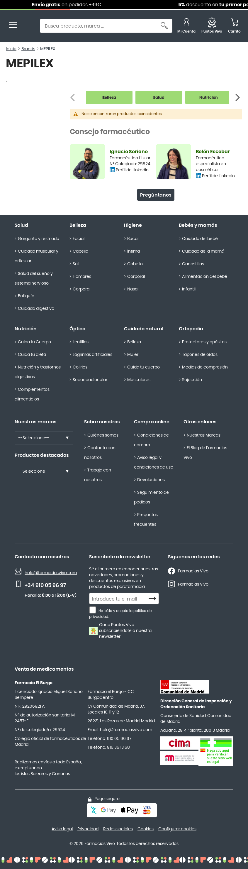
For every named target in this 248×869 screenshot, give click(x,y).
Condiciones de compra (151, 440)
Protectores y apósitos (204, 342)
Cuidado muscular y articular (36, 256)
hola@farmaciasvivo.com (51, 573)
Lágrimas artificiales (92, 355)
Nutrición (26, 329)
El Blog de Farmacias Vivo (205, 453)
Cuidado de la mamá (203, 251)
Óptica (77, 329)
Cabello (80, 251)
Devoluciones (151, 480)
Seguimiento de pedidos (151, 497)
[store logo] (29, 26)
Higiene (133, 225)
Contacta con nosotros (99, 453)
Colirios (80, 367)
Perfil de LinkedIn (132, 170)
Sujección (192, 380)
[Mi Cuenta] (186, 26)
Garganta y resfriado (38, 239)
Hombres (82, 277)
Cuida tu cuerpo (143, 367)
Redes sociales (118, 829)
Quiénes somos (102, 435)
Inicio (11, 49)
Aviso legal (62, 829)
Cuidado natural (143, 329)
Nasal (132, 289)
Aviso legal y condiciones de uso (153, 462)
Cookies (145, 829)
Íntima (133, 251)
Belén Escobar (213, 151)
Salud (21, 225)
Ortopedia (191, 329)
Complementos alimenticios (32, 394)
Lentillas (81, 342)
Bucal (132, 239)
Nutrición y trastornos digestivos (38, 372)
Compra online (151, 422)
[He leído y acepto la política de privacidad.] (92, 609)
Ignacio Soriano (129, 151)
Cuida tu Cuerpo (34, 342)
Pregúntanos (155, 195)
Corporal (81, 289)
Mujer (132, 355)
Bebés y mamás (198, 225)
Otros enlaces (200, 422)
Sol (76, 264)
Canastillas (193, 264)
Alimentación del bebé (204, 277)
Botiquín (26, 296)
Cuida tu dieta (32, 355)
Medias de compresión (205, 367)
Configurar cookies (177, 829)
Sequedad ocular (90, 380)
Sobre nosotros (102, 422)
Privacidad (87, 829)
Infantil (189, 289)
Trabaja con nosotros (97, 475)
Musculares (138, 380)
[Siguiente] (238, 97)
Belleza (77, 225)
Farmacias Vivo (193, 571)
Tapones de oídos (200, 355)
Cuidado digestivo (36, 309)
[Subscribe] (154, 599)
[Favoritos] (211, 26)
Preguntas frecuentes (146, 520)
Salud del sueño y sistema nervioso (34, 278)
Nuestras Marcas (203, 435)
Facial (78, 239)
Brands (28, 49)
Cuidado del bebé (200, 239)
